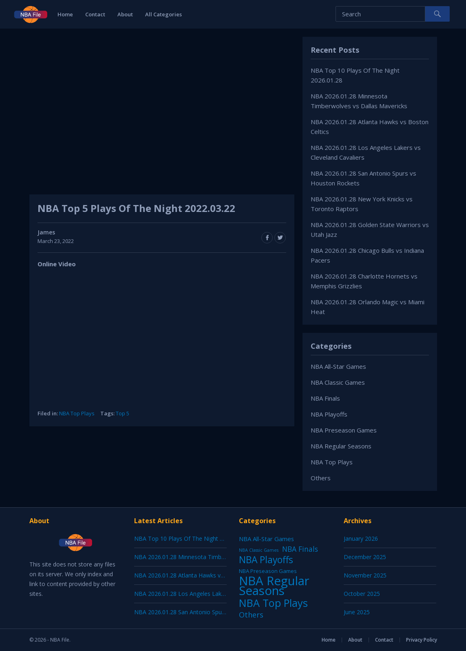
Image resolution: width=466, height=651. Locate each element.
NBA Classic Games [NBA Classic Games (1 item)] (258, 550)
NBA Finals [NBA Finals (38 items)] (300, 549)
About (125, 14)
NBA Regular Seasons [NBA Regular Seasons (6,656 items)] (274, 585)
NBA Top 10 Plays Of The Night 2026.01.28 (191, 538)
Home (65, 14)
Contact (95, 14)
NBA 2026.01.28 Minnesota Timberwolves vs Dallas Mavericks (216, 557)
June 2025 (357, 612)
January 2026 (361, 538)
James (46, 232)
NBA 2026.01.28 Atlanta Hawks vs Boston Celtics (198, 575)
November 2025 (365, 575)
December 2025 (365, 557)
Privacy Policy (421, 639)
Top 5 (122, 413)
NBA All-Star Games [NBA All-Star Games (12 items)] (266, 539)
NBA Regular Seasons (341, 446)
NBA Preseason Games (344, 430)
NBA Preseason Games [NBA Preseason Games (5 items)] (268, 571)
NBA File (59, 639)
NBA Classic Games (338, 382)
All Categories (163, 14)
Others (321, 478)
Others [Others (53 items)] (251, 615)
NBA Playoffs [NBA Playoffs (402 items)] (266, 560)
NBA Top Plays (77, 413)
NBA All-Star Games (338, 366)
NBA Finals (325, 398)
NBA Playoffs (329, 414)
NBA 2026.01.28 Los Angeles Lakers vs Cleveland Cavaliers (211, 593)
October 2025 (362, 593)
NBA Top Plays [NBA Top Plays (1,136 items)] (273, 603)
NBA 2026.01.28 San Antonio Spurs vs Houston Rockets (207, 612)
